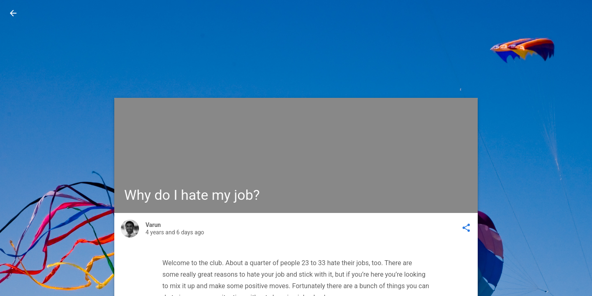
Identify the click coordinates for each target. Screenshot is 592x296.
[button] (13, 13)
